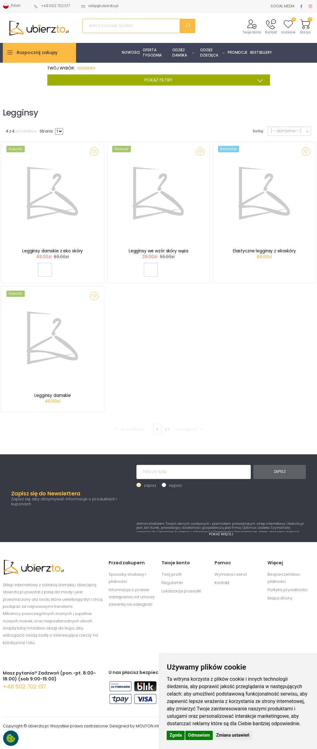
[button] (252, 26)
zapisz (150, 485)
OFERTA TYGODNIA (152, 53)
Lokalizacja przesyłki (181, 591)
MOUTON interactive (156, 726)
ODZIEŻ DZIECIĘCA (209, 53)
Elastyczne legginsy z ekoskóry (264, 251)
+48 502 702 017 (52, 5)
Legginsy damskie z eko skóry (52, 251)
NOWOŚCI (131, 52)
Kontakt (222, 582)
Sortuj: (258, 131)
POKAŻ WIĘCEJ (221, 534)
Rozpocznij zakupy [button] (37, 52)
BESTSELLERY (261, 52)
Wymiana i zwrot (231, 574)
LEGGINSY (87, 68)
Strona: (47, 131)
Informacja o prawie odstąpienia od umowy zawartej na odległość (132, 597)
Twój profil (171, 574)
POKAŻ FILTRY (205, 80)
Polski (11, 6)
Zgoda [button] (175, 735)
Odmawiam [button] (199, 735)
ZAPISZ (280, 471)
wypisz (175, 485)
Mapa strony (280, 598)
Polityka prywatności (287, 589)
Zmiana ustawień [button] (232, 735)
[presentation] (183, 504)
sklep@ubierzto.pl (99, 5)
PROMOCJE (237, 52)
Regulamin (172, 582)
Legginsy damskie (52, 395)
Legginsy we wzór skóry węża (158, 251)
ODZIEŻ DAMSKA (179, 53)
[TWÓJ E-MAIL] (193, 472)
